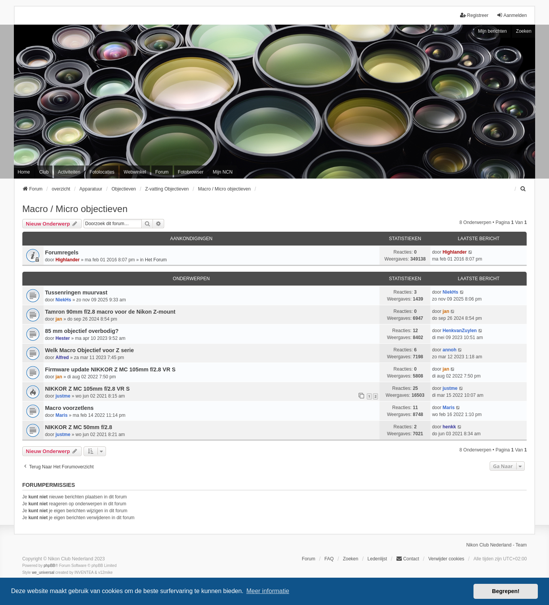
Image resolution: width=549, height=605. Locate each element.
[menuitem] (523, 189)
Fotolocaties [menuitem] (101, 172)
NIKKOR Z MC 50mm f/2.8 (78, 427)
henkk (449, 427)
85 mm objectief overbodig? (82, 331)
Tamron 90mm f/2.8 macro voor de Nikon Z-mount (110, 312)
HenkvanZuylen (460, 330)
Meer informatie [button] (267, 591)
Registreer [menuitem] (474, 15)
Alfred (62, 357)
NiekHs (63, 299)
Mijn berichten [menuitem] (492, 31)
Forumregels (62, 252)
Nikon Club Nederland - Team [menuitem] (496, 545)
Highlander (67, 259)
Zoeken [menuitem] (350, 559)
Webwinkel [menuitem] (135, 172)
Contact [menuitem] (407, 559)
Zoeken (523, 31)
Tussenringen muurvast (76, 292)
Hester (62, 338)
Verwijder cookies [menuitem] (446, 559)
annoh (450, 350)
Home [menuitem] (24, 172)
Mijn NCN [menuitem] (222, 172)
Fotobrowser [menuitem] (191, 172)
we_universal (43, 572)
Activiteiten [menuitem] (69, 172)
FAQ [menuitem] (329, 559)
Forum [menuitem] (162, 172)
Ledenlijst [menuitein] (377, 559)
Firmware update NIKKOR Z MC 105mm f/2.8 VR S (110, 369)
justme (63, 396)
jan (58, 319)
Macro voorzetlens (69, 408)
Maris (61, 415)
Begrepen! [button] (505, 591)
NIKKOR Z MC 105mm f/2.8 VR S (87, 389)
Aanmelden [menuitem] (512, 15)
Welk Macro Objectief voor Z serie (89, 350)
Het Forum (156, 259)
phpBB (49, 565)
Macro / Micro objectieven (75, 209)
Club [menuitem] (44, 172)
